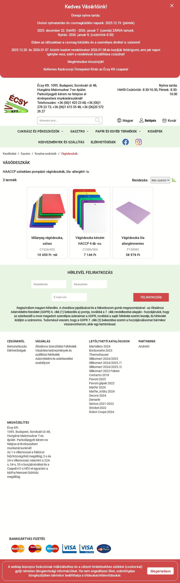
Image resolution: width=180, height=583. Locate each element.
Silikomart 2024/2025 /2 (105, 367)
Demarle (94, 400)
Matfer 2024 (97, 387)
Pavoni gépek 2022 (101, 383)
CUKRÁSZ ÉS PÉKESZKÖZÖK (38, 131)
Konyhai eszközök (46, 154)
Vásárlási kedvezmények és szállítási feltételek (53, 352)
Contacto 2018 (99, 375)
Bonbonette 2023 (100, 350)
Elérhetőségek (16, 350)
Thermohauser (99, 354)
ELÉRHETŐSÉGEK (103, 142)
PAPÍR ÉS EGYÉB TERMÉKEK (116, 131)
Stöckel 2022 (97, 408)
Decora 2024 (97, 395)
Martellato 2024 (99, 346)
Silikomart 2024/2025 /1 (105, 363)
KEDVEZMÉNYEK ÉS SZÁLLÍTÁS (61, 142)
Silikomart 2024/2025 (103, 359)
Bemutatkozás (17, 346)
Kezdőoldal (9, 154)
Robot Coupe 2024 (101, 412)
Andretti (143, 346)
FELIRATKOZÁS (151, 297)
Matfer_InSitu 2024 (102, 391)
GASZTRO (77, 131)
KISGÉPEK (155, 131)
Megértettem (161, 571)
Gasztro (25, 154)
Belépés (150, 120)
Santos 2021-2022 (101, 404)
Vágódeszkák (69, 154)
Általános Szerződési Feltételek (55, 346)
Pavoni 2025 (97, 379)
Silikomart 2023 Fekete (104, 371)
